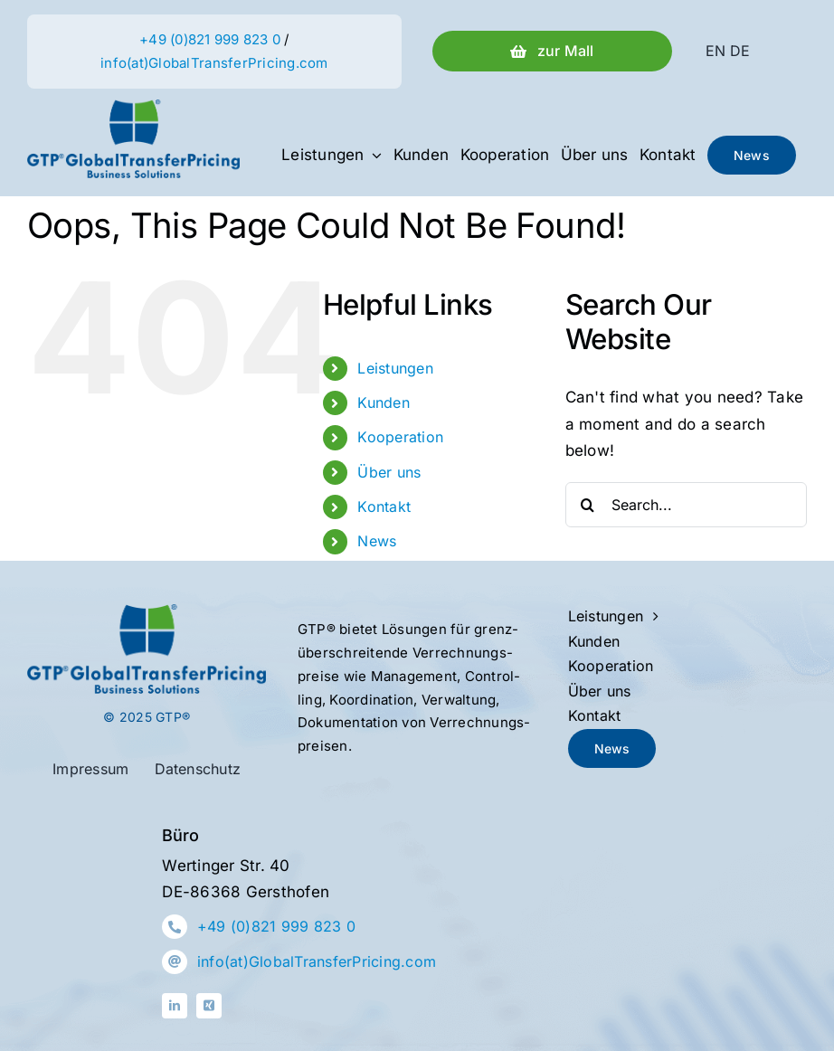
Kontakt (384, 506)
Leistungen (395, 368)
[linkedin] (174, 1005)
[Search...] (686, 504)
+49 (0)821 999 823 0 (209, 39)
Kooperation (400, 437)
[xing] (209, 1005)
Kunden (383, 402)
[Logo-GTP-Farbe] (133, 107)
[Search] (588, 504)
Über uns (389, 472)
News (376, 541)
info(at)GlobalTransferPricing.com (213, 62)
